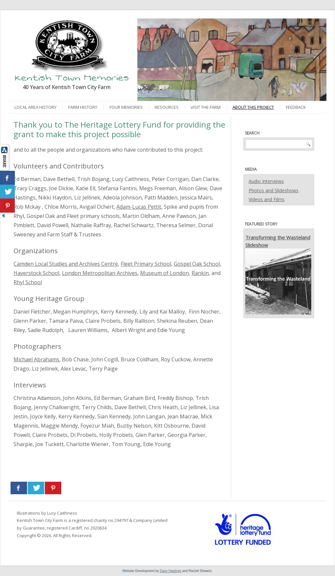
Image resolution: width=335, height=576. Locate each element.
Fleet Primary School (146, 263)
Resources (167, 107)
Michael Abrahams (36, 359)
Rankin (200, 273)
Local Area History (35, 107)
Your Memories (126, 107)
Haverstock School (36, 273)
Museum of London (164, 273)
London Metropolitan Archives (99, 273)
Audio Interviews (266, 181)
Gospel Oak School (197, 263)
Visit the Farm (206, 107)
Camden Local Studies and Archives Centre (66, 263)
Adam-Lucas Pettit (138, 206)
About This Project (253, 107)
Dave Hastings (170, 571)
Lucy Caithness (62, 513)
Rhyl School (28, 282)
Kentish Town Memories (72, 77)
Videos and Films (267, 199)
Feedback (296, 107)
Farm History (82, 107)
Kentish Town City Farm (40, 520)
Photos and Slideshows (273, 190)
